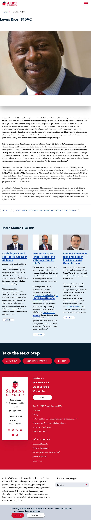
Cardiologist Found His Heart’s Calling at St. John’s (14, 257)
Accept (17, 515)
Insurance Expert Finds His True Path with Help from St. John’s (44, 258)
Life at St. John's (41, 386)
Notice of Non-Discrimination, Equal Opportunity (54, 418)
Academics (38, 378)
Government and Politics (44, 295)
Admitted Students (41, 448)
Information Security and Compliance (49, 423)
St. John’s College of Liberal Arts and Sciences (45, 298)
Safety (35, 414)
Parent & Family (40, 456)
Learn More (36, 515)
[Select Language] (72, 484)
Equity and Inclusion (42, 427)
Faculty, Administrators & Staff (46, 452)
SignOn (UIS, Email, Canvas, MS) (47, 406)
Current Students (40, 443)
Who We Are (39, 391)
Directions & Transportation (15, 422)
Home (5, 12)
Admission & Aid (41, 382)
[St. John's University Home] (9, 3)
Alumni (6, 211)
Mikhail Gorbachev (73, 306)
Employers (37, 460)
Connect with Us (15, 416)
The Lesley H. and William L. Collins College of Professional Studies (46, 211)
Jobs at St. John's (40, 431)
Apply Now (11, 361)
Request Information (37, 361)
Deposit (62, 361)
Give (42, 397)
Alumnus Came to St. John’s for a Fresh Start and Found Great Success (75, 258)
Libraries (37, 410)
